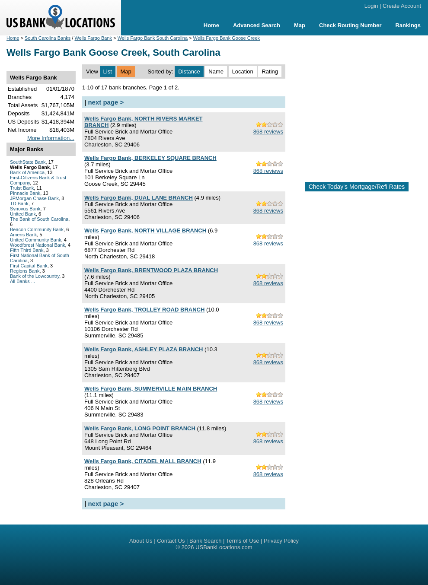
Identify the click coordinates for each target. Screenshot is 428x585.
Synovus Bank (25, 208)
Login (371, 6)
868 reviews (268, 131)
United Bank (23, 213)
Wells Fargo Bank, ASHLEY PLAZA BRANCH (143, 349)
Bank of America (27, 172)
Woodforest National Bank (37, 245)
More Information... (50, 138)
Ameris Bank (23, 234)
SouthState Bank (28, 162)
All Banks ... (22, 281)
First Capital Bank (29, 265)
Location (242, 71)
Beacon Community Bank (37, 229)
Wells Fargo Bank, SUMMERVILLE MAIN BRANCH (150, 388)
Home (211, 25)
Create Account (402, 6)
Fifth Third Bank (26, 250)
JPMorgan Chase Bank (34, 198)
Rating (270, 71)
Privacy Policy (281, 540)
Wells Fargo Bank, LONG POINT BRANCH (139, 428)
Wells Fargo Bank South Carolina (153, 38)
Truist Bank (22, 188)
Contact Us (171, 540)
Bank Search (205, 540)
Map (299, 25)
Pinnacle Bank (25, 193)
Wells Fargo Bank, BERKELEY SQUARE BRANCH (150, 158)
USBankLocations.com (223, 547)
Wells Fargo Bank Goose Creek (226, 38)
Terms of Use (242, 540)
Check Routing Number (350, 25)
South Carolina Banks (47, 38)
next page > (106, 102)
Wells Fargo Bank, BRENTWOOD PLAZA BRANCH (151, 270)
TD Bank (19, 203)
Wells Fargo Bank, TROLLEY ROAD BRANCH (144, 309)
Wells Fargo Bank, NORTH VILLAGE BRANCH (145, 230)
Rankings (408, 25)
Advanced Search (256, 25)
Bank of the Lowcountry (34, 276)
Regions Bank (25, 270)
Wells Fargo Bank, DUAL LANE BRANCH (138, 197)
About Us (140, 540)
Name (216, 71)
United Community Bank (35, 239)
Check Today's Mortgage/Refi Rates (357, 186)
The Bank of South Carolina (39, 219)
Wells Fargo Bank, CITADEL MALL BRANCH (142, 461)
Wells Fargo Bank (93, 38)
